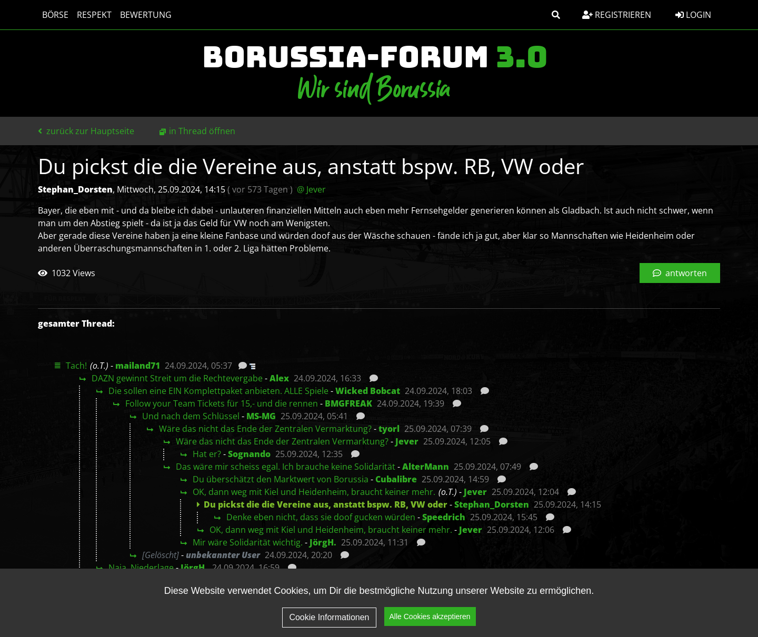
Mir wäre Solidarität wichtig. (248, 542)
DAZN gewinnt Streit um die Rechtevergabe (177, 378)
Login (693, 15)
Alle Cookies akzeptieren (430, 625)
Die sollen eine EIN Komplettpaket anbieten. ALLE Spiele (218, 391)
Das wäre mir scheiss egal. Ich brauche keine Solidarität (285, 466)
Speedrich (443, 517)
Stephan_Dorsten (491, 504)
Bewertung (146, 15)
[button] (556, 15)
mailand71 (137, 365)
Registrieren (616, 15)
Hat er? (207, 454)
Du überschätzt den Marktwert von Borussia (281, 479)
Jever (406, 441)
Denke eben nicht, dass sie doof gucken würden (320, 517)
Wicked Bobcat (367, 391)
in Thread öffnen (202, 131)
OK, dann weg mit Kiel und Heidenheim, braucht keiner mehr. (314, 492)
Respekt (94, 15)
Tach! (76, 365)
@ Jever (311, 189)
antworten (680, 273)
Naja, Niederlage (141, 567)
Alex (279, 378)
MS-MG (261, 416)
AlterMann (425, 466)
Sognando (249, 454)
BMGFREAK (348, 403)
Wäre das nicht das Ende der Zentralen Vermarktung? (265, 428)
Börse (55, 15)
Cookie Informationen (329, 625)
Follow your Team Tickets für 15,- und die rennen (221, 403)
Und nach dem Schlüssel (191, 416)
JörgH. (323, 542)
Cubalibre (396, 479)
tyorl (389, 428)
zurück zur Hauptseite (86, 131)
